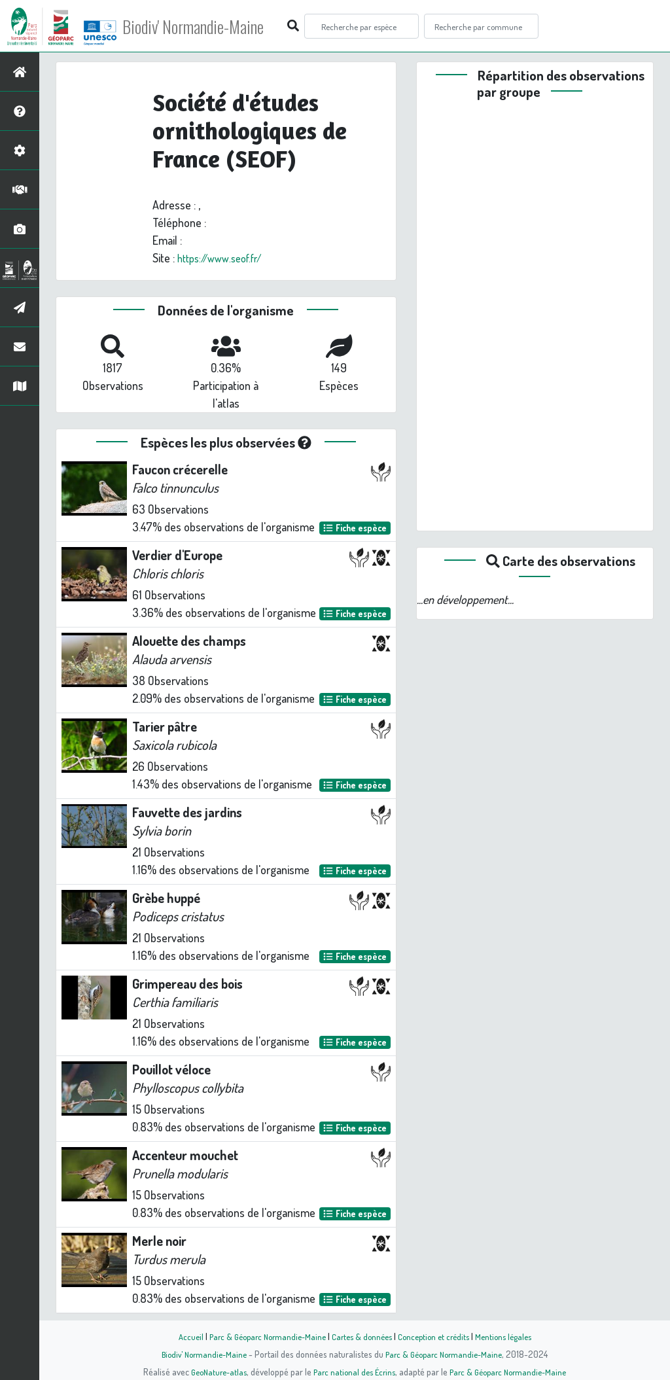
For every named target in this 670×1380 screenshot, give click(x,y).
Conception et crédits (438, 1336)
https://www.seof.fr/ (225, 258)
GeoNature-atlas (211, 1371)
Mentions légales (513, 1336)
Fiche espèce (355, 527)
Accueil (179, 1336)
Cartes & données (361, 1336)
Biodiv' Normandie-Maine (215, 26)
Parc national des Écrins (353, 1371)
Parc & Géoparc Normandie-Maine (260, 1336)
